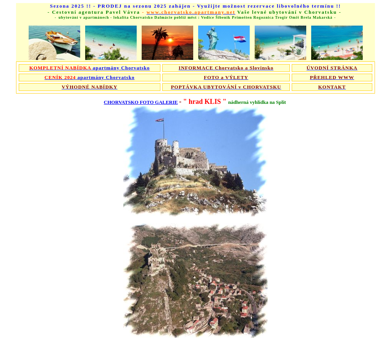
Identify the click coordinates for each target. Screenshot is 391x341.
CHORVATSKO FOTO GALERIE (141, 102)
